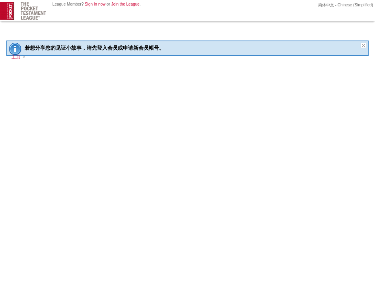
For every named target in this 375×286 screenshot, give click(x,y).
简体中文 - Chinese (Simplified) (345, 5)
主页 (16, 56)
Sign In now (95, 4)
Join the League (125, 4)
